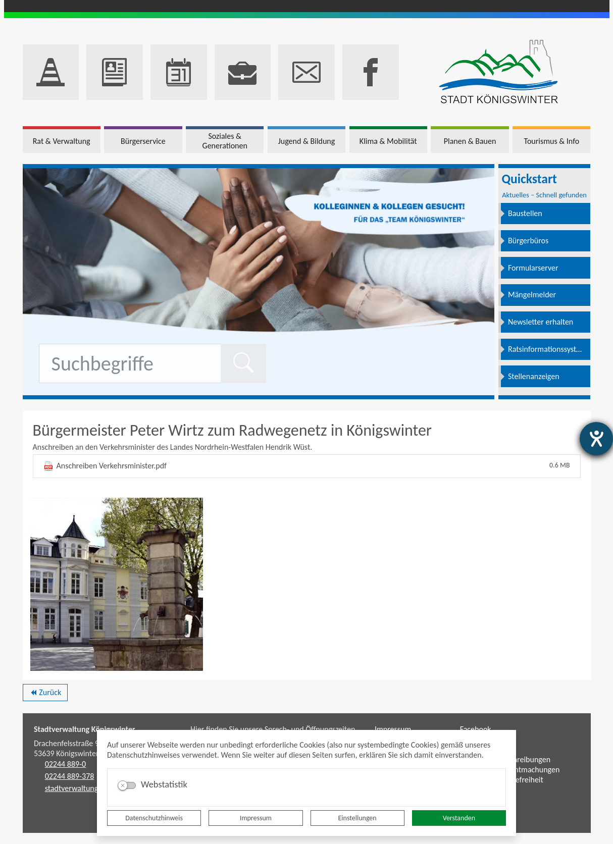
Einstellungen (357, 818)
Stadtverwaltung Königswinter (84, 729)
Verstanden (459, 818)
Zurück (45, 694)
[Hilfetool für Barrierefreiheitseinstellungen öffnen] (596, 438)
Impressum (256, 818)
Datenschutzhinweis (154, 818)
